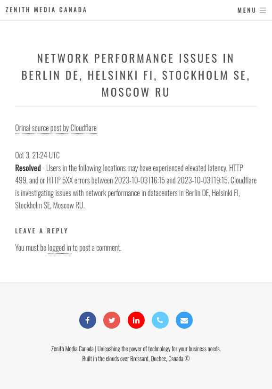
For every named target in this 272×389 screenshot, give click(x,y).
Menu (247, 10)
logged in (59, 247)
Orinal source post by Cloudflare (56, 127)
